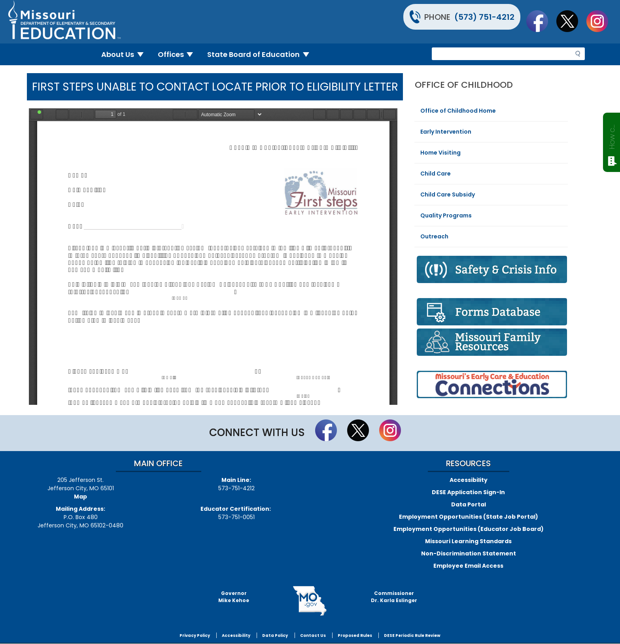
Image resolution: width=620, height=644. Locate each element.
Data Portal (468, 504)
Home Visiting (440, 153)
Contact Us (313, 635)
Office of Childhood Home (458, 111)
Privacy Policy (195, 635)
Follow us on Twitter (571, 21)
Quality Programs (446, 215)
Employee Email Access (468, 566)
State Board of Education (261, 54)
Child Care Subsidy (447, 194)
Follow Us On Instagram (601, 21)
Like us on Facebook (541, 21)
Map (80, 496)
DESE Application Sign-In (468, 492)
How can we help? (612, 135)
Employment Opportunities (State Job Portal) (468, 517)
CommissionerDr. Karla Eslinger (394, 597)
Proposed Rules (355, 635)
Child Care (435, 174)
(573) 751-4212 (484, 17)
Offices (179, 54)
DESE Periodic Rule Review (412, 635)
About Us (125, 54)
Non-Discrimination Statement (468, 553)
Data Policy (275, 635)
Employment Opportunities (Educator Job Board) (468, 529)
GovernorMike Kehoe (233, 597)
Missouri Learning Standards (468, 541)
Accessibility (469, 480)
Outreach (434, 236)
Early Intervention (445, 132)
